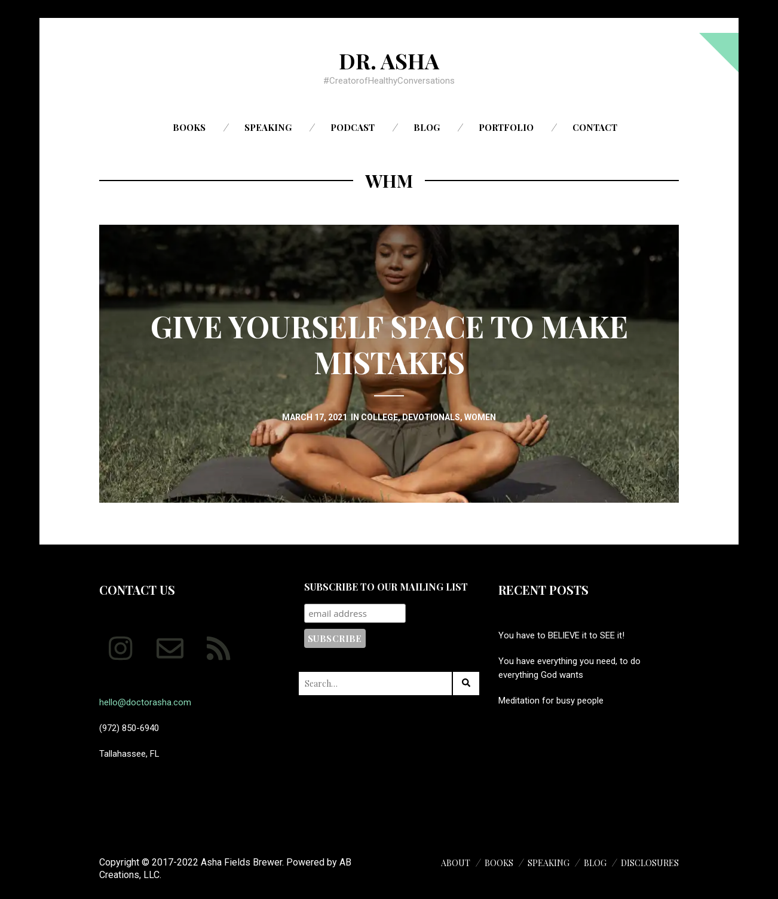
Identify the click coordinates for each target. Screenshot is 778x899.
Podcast (352, 127)
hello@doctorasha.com (145, 702)
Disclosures (650, 863)
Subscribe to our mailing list (386, 586)
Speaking (268, 127)
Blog (426, 127)
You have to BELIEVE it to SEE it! (561, 635)
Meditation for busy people (551, 700)
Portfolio (506, 127)
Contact (594, 127)
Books (189, 127)
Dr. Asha (389, 60)
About (455, 863)
